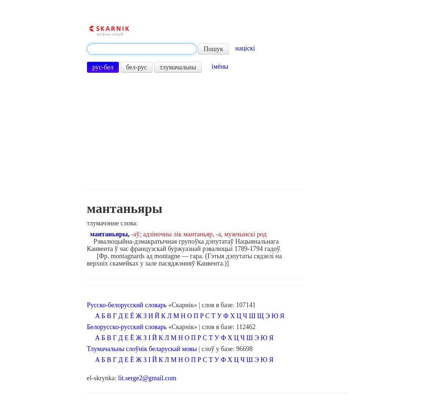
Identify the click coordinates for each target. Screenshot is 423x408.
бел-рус (136, 67)
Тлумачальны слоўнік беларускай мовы (142, 348)
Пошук (213, 49)
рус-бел (103, 67)
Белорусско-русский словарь (127, 327)
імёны (220, 66)
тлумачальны (178, 67)
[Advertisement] (195, 131)
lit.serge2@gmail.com (147, 378)
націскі (245, 48)
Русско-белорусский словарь (127, 305)
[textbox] (142, 48)
